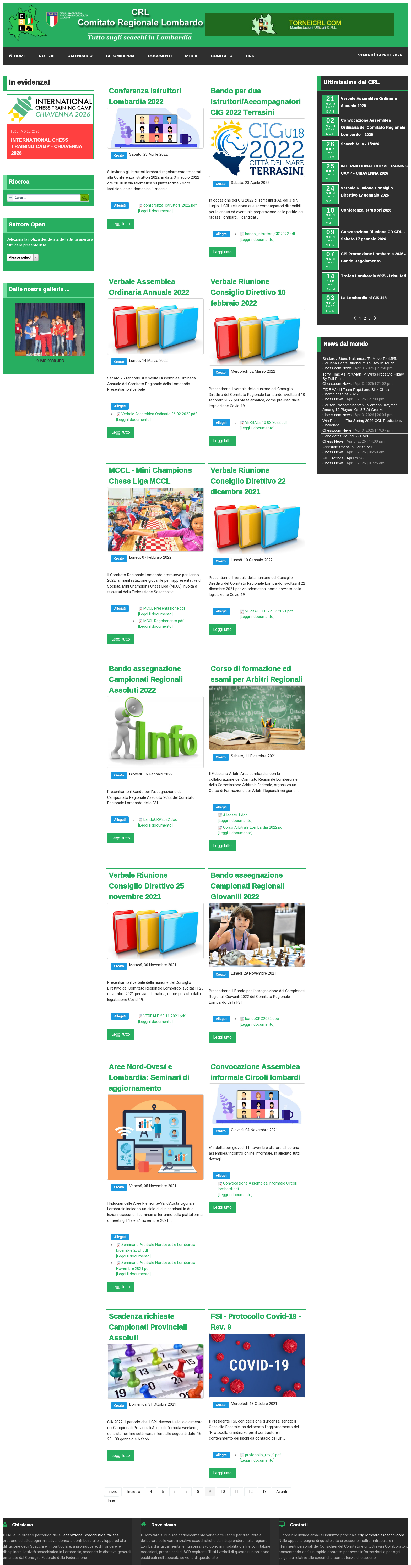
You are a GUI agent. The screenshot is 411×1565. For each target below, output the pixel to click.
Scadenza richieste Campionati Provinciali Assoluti (148, 1327)
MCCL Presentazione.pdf (164, 608)
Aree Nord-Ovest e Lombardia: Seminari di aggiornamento (149, 1077)
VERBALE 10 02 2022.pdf (266, 422)
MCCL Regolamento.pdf (163, 621)
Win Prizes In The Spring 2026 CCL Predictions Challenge (362, 423)
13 (264, 1491)
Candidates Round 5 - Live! (345, 436)
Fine (111, 1500)
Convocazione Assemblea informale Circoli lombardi (255, 1072)
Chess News (333, 399)
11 (237, 1491)
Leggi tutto (120, 223)
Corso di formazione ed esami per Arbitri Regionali (256, 674)
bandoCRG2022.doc (262, 1019)
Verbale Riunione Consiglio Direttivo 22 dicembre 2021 (247, 481)
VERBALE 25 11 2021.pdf (164, 1016)
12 (250, 1491)
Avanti (281, 1491)
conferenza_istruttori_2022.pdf (170, 205)
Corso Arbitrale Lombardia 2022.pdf (253, 827)
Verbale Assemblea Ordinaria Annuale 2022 (149, 287)
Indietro (133, 1491)
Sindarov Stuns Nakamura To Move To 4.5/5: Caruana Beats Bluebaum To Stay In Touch (359, 361)
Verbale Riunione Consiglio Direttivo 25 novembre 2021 (146, 885)
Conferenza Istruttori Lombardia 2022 (145, 96)
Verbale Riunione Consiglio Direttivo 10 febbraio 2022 (247, 292)
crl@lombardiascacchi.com (381, 1535)
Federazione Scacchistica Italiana (90, 1535)
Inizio (112, 1491)
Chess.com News (337, 368)
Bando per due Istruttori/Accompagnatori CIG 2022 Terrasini (255, 101)
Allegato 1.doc (235, 815)
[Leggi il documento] (155, 211)
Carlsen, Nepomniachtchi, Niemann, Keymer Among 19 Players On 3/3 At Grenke (359, 407)
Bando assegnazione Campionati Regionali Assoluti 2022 (146, 679)
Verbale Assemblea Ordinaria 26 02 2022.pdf (159, 414)
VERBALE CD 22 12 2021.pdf (269, 611)
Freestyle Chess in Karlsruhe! (347, 447)
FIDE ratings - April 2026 (343, 458)
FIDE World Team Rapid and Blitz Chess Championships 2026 (356, 392)
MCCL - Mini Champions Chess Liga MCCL (150, 475)
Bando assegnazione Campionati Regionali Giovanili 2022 (247, 885)
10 (223, 1491)
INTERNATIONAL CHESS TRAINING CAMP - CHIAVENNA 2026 (46, 146)
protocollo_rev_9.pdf (263, 1455)
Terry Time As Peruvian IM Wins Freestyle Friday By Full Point (363, 376)
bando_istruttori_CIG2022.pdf (270, 234)
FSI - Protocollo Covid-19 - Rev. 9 (255, 1321)
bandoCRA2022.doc (160, 819)
